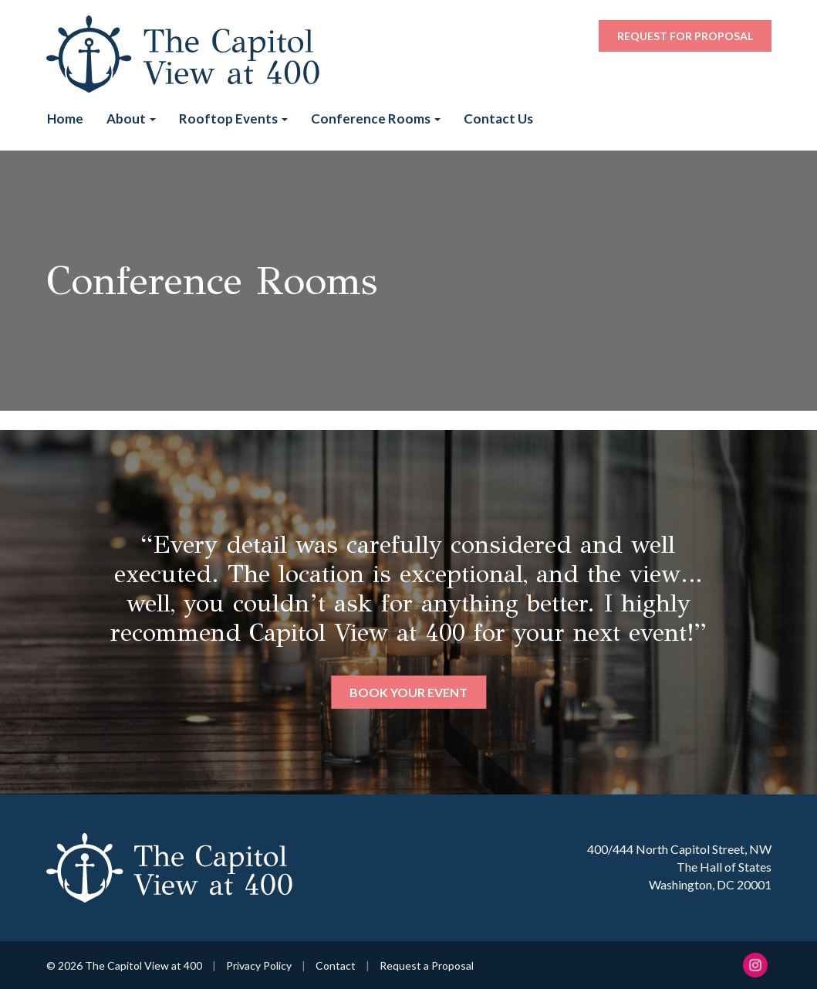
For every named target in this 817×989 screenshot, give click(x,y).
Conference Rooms (376, 118)
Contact (336, 965)
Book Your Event (408, 692)
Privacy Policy (259, 965)
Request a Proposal (427, 965)
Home (65, 118)
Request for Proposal (685, 35)
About (131, 118)
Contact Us (498, 118)
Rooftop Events (233, 118)
